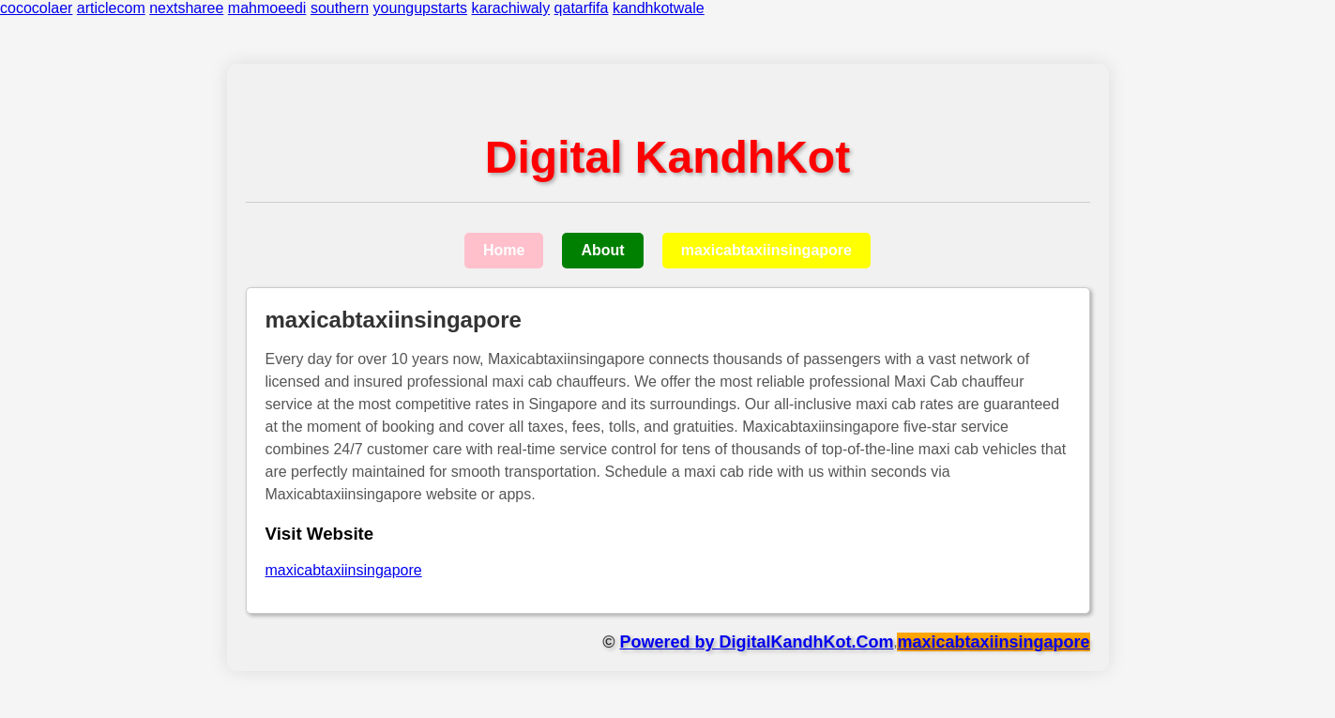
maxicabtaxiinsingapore (766, 250)
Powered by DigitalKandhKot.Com (757, 642)
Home (503, 250)
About (602, 250)
